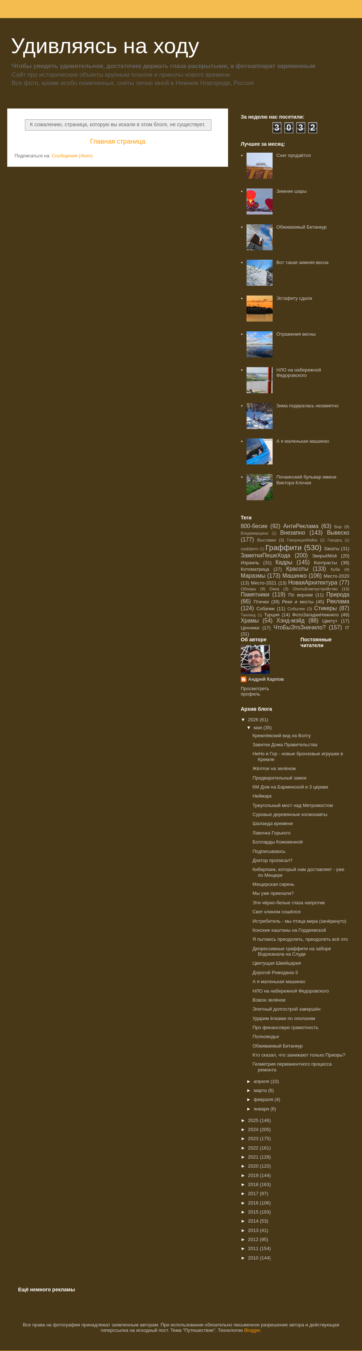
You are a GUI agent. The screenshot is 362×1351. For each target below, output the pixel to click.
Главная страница (118, 141)
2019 (254, 1175)
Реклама (338, 601)
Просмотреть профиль (255, 691)
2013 (254, 1230)
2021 (254, 1157)
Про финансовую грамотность (285, 1027)
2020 (254, 1166)
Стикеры (325, 608)
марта (261, 1090)
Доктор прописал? (272, 860)
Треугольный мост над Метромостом (292, 805)
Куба (335, 569)
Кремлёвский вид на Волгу (281, 735)
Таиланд (248, 615)
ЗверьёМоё (324, 555)
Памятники (255, 594)
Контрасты (325, 562)
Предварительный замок (279, 778)
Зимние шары (291, 191)
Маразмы (253, 576)
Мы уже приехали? (273, 893)
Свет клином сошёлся (276, 911)
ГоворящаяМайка (302, 540)
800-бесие (254, 526)
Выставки (266, 540)
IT (347, 627)
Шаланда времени (272, 823)
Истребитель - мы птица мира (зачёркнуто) (299, 921)
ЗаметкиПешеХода (265, 555)
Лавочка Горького (271, 833)
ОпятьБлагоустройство (315, 588)
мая (259, 727)
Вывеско (338, 533)
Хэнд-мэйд (291, 620)
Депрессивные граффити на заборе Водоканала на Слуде (291, 951)
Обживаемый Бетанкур (301, 227)
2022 (254, 1148)
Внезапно (292, 533)
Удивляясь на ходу (105, 46)
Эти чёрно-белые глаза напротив (288, 902)
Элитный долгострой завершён (286, 1009)
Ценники (250, 627)
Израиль (250, 562)
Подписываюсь (268, 851)
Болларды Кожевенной (277, 842)
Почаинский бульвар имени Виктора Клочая (306, 479)
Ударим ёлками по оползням (283, 1018)
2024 (254, 1129)
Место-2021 (264, 583)
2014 (254, 1221)
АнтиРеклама (300, 526)
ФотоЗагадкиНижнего (315, 614)
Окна (274, 588)
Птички (261, 601)
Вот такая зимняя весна (302, 262)
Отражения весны (296, 334)
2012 (254, 1239)
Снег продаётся (293, 155)
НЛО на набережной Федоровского (298, 372)
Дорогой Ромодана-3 (275, 972)
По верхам (300, 595)
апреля (262, 1081)
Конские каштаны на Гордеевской (289, 930)
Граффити (283, 547)
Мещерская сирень (273, 884)
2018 (254, 1184)
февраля (264, 1099)
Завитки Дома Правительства (284, 744)
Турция (271, 614)
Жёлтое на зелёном (274, 768)
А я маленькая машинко (302, 441)
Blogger (252, 1330)
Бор (338, 526)
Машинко (294, 576)
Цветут (329, 621)
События (296, 608)
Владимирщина (254, 533)
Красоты (297, 569)
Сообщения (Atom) (72, 155)
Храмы (250, 620)
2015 (254, 1212)
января (262, 1109)
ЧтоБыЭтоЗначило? (299, 627)
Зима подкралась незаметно (307, 405)
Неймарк (262, 796)
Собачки (265, 608)
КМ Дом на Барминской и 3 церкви (290, 787)
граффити (249, 549)
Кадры (283, 562)
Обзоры (248, 588)
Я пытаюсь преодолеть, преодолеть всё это (300, 939)
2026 (254, 719)
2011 (254, 1248)
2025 (254, 1120)
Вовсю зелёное (269, 1000)
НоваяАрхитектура (312, 582)
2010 (254, 1258)
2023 (254, 1138)
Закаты (331, 548)
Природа (338, 594)
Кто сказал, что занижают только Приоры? (298, 1055)
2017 (254, 1193)
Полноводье (265, 1036)
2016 (254, 1203)
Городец (335, 540)
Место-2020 (336, 576)
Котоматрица (255, 569)
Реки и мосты (297, 601)
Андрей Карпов (266, 679)
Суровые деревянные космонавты (289, 814)
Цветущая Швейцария (276, 963)
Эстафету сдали (294, 298)
